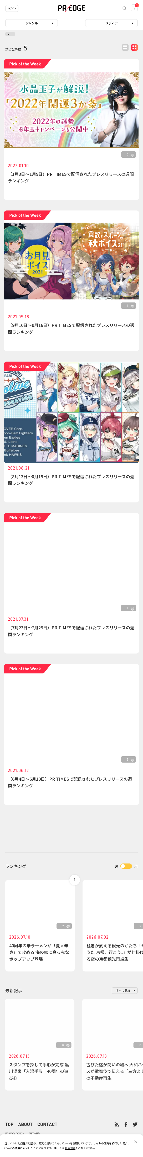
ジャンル (31, 23)
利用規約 (34, 1133)
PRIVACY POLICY (14, 1133)
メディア (111, 23)
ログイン (12, 8)
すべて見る (123, 990)
